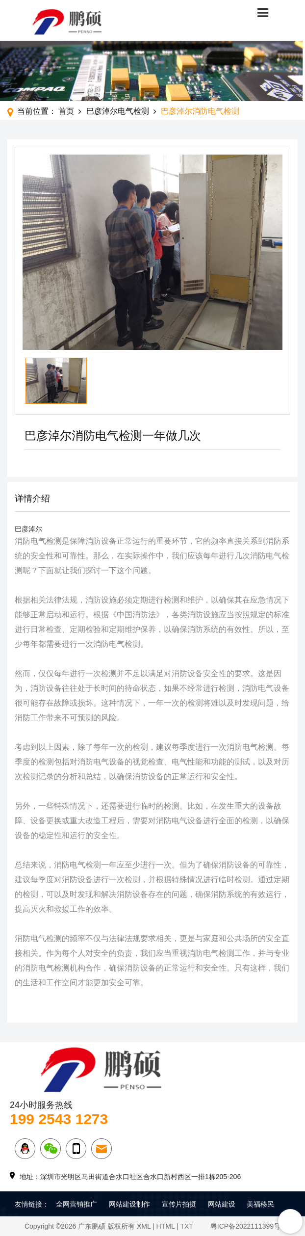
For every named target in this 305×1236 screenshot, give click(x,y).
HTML (165, 1226)
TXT (186, 1226)
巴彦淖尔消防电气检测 (200, 111)
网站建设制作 (129, 1204)
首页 (66, 111)
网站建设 (221, 1204)
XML (144, 1226)
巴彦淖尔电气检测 (117, 111)
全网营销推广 (76, 1204)
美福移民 (260, 1204)
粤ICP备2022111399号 (245, 1226)
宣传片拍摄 (179, 1204)
